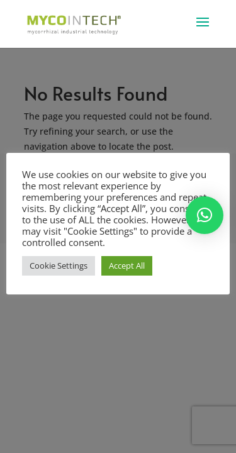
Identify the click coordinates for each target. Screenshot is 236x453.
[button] (204, 215)
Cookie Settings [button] (58, 265)
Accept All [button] (127, 265)
